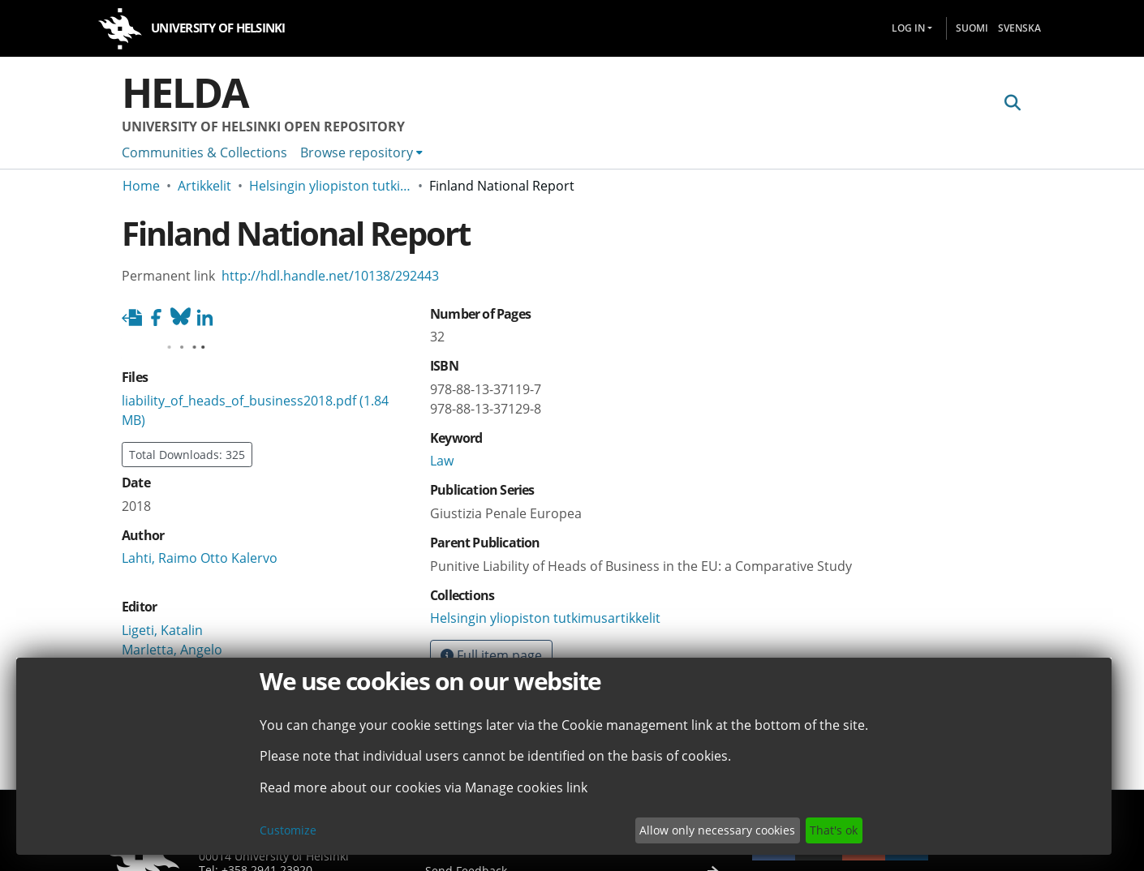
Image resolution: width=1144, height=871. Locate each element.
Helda (185, 92)
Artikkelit (204, 186)
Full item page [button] (491, 655)
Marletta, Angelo (172, 650)
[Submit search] (1012, 103)
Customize (288, 830)
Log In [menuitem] (908, 28)
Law (442, 461)
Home (141, 186)
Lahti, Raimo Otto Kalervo (199, 558)
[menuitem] (361, 152)
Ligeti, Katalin (162, 630)
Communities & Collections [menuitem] (204, 152)
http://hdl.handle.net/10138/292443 (330, 276)
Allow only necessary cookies (717, 830)
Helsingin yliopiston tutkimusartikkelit (330, 186)
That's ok (834, 830)
